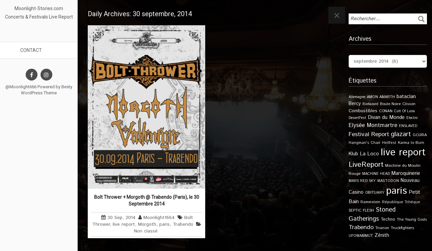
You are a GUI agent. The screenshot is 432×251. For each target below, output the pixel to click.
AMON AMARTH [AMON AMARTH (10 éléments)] (381, 97)
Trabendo (183, 224)
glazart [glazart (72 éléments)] (401, 134)
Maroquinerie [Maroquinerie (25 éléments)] (406, 173)
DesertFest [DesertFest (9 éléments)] (357, 118)
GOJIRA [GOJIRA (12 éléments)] (420, 135)
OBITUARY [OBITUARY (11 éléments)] (374, 192)
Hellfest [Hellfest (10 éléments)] (389, 143)
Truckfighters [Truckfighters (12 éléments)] (402, 228)
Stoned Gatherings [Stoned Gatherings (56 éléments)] (372, 214)
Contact (31, 50)
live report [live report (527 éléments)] (403, 152)
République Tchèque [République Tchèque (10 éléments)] (401, 202)
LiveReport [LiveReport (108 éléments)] (366, 164)
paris (164, 224)
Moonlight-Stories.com (39, 8)
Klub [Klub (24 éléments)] (353, 153)
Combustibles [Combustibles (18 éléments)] (363, 110)
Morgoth (147, 224)
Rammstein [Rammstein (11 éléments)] (370, 202)
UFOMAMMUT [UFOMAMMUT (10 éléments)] (361, 236)
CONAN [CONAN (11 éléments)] (386, 111)
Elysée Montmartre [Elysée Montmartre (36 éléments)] (373, 125)
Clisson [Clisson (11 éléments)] (408, 104)
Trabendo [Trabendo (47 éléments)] (361, 227)
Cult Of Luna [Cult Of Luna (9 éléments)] (404, 111)
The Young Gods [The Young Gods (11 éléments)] (412, 219)
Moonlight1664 (159, 217)
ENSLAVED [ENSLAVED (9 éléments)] (408, 126)
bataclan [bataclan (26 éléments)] (406, 96)
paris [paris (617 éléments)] (396, 191)
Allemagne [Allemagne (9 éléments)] (357, 97)
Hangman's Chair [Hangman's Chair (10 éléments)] (364, 143)
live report (124, 224)
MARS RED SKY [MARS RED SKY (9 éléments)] (362, 181)
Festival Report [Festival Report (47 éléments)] (369, 134)
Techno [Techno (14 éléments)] (388, 219)
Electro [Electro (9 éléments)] (411, 118)
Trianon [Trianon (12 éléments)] (382, 228)
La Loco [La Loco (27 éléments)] (369, 154)
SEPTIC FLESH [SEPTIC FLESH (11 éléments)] (361, 210)
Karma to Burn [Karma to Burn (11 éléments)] (411, 143)
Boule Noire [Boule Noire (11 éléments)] (390, 104)
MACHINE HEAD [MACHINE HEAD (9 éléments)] (376, 174)
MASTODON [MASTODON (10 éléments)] (388, 181)
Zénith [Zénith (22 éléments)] (382, 235)
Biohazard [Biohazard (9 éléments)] (370, 104)
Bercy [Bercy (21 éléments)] (355, 103)
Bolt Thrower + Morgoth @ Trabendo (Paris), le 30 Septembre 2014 (146, 200)
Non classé (146, 231)
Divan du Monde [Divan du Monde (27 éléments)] (386, 117)
